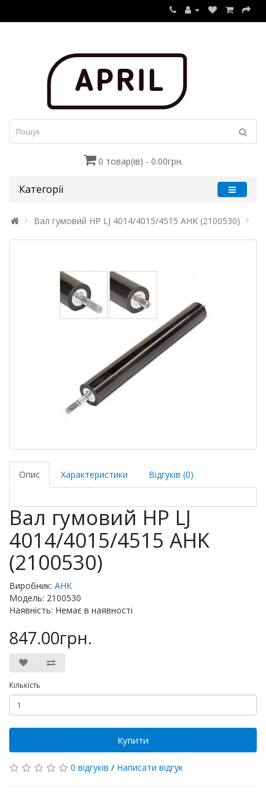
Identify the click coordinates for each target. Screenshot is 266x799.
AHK (63, 585)
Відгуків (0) (171, 474)
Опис (29, 474)
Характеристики (94, 474)
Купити (133, 740)
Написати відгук (150, 767)
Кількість (25, 685)
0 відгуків (90, 767)
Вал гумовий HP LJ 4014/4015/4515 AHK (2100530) (137, 221)
